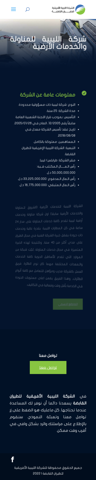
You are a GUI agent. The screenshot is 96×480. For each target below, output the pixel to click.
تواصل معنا (48, 367)
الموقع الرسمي (68, 304)
